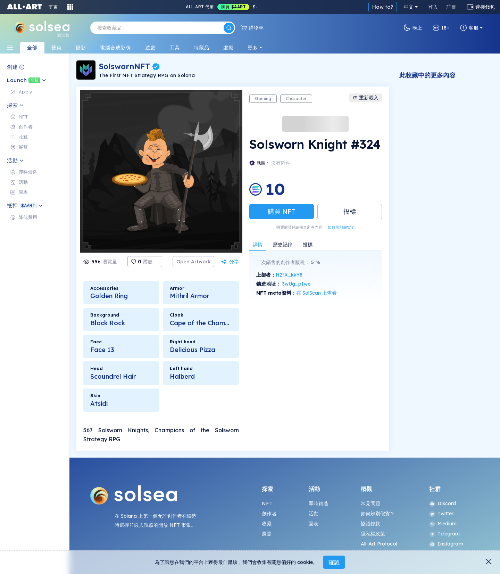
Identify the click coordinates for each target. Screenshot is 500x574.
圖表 (313, 523)
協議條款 (371, 523)
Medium (443, 523)
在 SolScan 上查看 (316, 293)
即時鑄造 (318, 503)
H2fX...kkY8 (289, 275)
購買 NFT (281, 211)
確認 (334, 562)
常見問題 (371, 503)
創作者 (269, 513)
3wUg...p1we (296, 284)
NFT (267, 503)
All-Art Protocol (379, 544)
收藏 (267, 523)
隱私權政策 (373, 534)
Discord (442, 503)
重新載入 (365, 98)
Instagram (446, 544)
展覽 (267, 534)
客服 (469, 27)
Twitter (441, 513)
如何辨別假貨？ (341, 227)
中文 (409, 7)
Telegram (444, 534)
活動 (313, 513)
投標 (349, 211)
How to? (382, 6)
